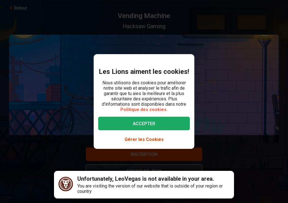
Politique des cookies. (144, 109)
